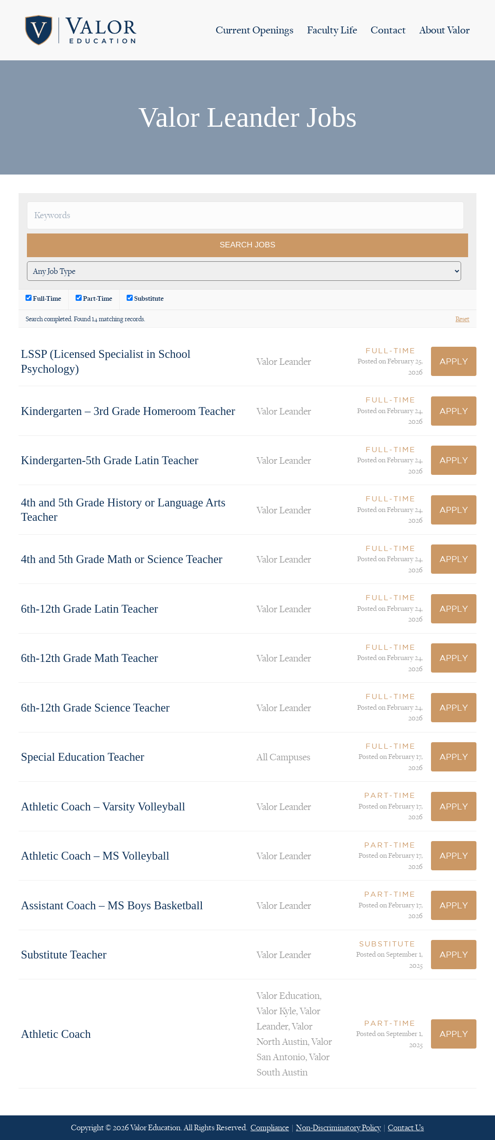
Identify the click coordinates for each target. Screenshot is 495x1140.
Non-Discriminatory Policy (338, 1127)
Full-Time (43, 298)
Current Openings (255, 30)
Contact (388, 30)
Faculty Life (332, 30)
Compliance (270, 1127)
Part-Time (94, 298)
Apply (453, 361)
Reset (462, 318)
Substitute (145, 298)
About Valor (444, 30)
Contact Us (406, 1127)
